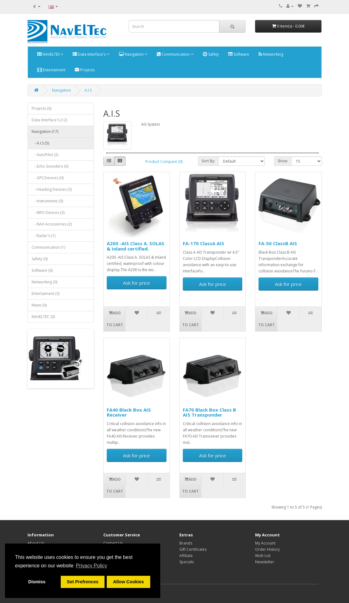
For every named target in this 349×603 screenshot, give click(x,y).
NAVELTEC (50, 54)
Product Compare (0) (163, 161)
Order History (267, 549)
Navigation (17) (45, 131)
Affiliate (186, 555)
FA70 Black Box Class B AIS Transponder (209, 412)
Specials (186, 562)
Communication (175, 54)
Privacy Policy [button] (91, 565)
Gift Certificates (193, 549)
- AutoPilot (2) (45, 154)
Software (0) (42, 270)
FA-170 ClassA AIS (203, 243)
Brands (185, 543)
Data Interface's (91, 54)
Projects (85, 70)
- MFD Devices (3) (48, 212)
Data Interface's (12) (49, 120)
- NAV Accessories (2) (52, 224)
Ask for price (136, 283)
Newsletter (264, 562)
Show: (283, 161)
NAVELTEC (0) (43, 316)
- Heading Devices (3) (52, 189)
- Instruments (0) (47, 201)
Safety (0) (40, 258)
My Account (265, 543)
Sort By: (208, 161)
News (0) (39, 305)
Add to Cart (114, 318)
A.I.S (88, 90)
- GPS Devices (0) (48, 177)
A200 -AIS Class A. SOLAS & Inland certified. (135, 246)
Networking (271, 54)
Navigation (133, 54)
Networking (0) (44, 282)
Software (238, 54)
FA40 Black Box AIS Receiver (129, 412)
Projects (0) (41, 108)
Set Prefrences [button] (83, 581)
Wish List (262, 555)
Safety (211, 54)
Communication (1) (48, 247)
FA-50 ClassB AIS (278, 243)
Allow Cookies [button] (128, 581)
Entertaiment (51, 70)
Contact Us (113, 543)
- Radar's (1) (43, 235)
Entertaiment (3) (45, 293)
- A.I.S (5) (40, 143)
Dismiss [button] (36, 581)
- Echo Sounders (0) (50, 166)
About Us (36, 543)
